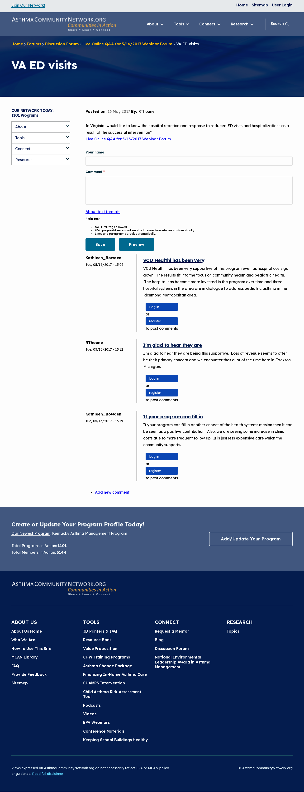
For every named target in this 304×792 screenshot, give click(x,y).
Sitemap (260, 5)
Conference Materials (103, 731)
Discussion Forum (62, 44)
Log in (154, 307)
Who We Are (23, 639)
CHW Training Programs (106, 657)
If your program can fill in (173, 417)
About (155, 24)
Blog (159, 639)
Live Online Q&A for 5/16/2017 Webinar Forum (127, 44)
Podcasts (92, 705)
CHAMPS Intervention (104, 683)
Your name (95, 152)
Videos (89, 713)
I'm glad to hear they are (172, 345)
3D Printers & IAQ (100, 631)
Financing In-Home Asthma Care (115, 674)
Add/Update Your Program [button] (251, 539)
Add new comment (112, 492)
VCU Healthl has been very (173, 260)
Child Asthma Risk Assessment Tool (112, 694)
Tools (182, 24)
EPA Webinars (96, 722)
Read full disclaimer (47, 774)
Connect (210, 24)
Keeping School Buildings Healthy (115, 739)
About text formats (103, 211)
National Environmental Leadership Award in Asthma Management (182, 662)
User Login (282, 5)
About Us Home (26, 631)
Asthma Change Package (107, 665)
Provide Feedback (29, 674)
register (155, 321)
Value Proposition (100, 648)
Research (242, 24)
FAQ (15, 665)
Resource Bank (97, 639)
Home (242, 5)
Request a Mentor (172, 631)
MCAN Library (24, 657)
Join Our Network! (28, 5)
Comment (94, 172)
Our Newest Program (30, 533)
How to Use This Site (31, 648)
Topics (233, 631)
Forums (34, 44)
